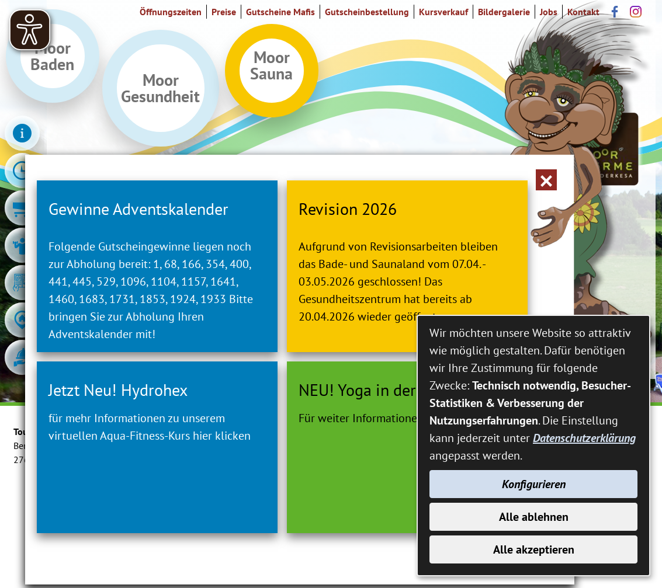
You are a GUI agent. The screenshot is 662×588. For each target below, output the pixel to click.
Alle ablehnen (534, 516)
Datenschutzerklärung (584, 438)
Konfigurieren (534, 484)
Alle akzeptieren (533, 549)
